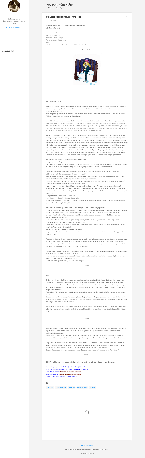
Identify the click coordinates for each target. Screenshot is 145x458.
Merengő (72, 387)
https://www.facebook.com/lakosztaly (70, 372)
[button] (126, 17)
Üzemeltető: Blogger (87, 445)
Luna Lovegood (61, 387)
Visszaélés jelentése (87, 453)
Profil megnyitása (14, 27)
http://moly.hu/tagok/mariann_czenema (70, 374)
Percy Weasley (82, 387)
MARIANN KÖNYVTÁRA (60, 4)
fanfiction (50, 387)
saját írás (93, 387)
